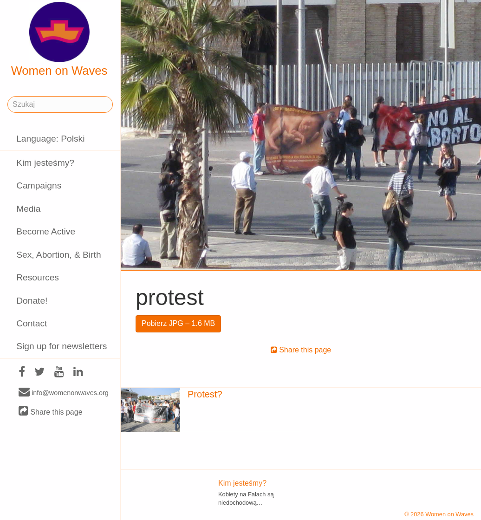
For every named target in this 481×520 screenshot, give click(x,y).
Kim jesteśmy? (45, 163)
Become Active (45, 231)
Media (28, 209)
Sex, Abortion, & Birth (58, 255)
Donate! (31, 301)
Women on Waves (59, 39)
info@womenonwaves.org (64, 392)
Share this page (51, 411)
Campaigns (38, 185)
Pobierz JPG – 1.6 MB (178, 323)
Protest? (205, 394)
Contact (31, 323)
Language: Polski (50, 138)
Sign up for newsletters (61, 346)
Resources (37, 277)
